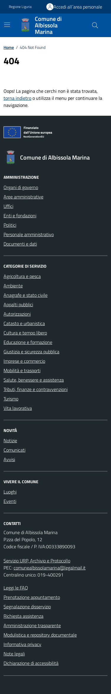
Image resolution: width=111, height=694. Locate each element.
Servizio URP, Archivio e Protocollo (37, 560)
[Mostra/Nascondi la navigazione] (7, 24)
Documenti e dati (20, 243)
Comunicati (14, 449)
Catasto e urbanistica (24, 323)
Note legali (14, 653)
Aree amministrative (23, 196)
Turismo (11, 398)
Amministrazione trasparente (32, 625)
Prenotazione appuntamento (32, 597)
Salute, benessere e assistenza (34, 379)
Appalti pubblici (18, 304)
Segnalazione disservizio (27, 606)
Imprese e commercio (24, 361)
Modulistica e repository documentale (40, 634)
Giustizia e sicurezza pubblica (31, 351)
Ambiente (13, 285)
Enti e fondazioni (20, 215)
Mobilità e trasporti (22, 370)
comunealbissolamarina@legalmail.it (50, 567)
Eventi (10, 501)
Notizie (10, 440)
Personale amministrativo (29, 234)
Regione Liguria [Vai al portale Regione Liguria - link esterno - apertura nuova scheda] (20, 6)
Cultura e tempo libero (25, 332)
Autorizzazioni (17, 313)
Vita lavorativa (18, 408)
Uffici (8, 206)
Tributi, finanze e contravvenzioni (36, 389)
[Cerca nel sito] (95, 25)
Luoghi (10, 491)
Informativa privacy (22, 644)
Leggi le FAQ (16, 587)
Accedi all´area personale (77, 6)
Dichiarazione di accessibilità (31, 663)
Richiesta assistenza (23, 616)
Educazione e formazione (28, 342)
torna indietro (17, 98)
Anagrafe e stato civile (26, 295)
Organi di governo (21, 187)
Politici (10, 224)
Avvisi (9, 459)
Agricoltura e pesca (22, 276)
